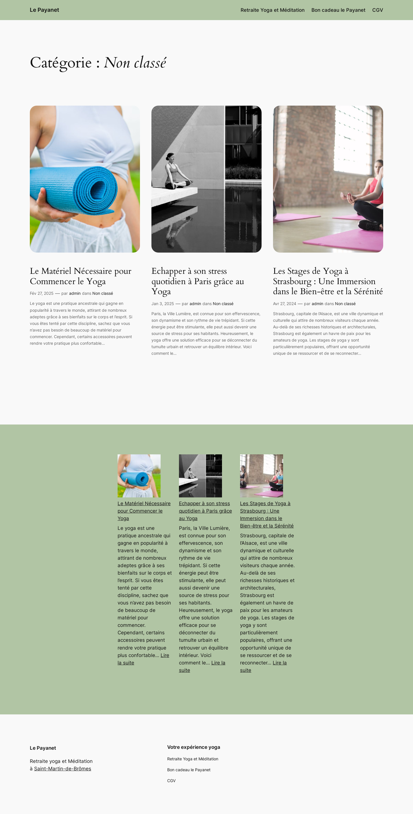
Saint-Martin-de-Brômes (62, 769)
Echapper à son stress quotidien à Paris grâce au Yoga (197, 281)
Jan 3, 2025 (162, 303)
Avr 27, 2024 (284, 303)
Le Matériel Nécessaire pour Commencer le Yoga (80, 276)
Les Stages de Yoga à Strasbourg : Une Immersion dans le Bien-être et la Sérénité (328, 281)
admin (75, 293)
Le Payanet (44, 9)
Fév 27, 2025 (42, 293)
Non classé (102, 293)
